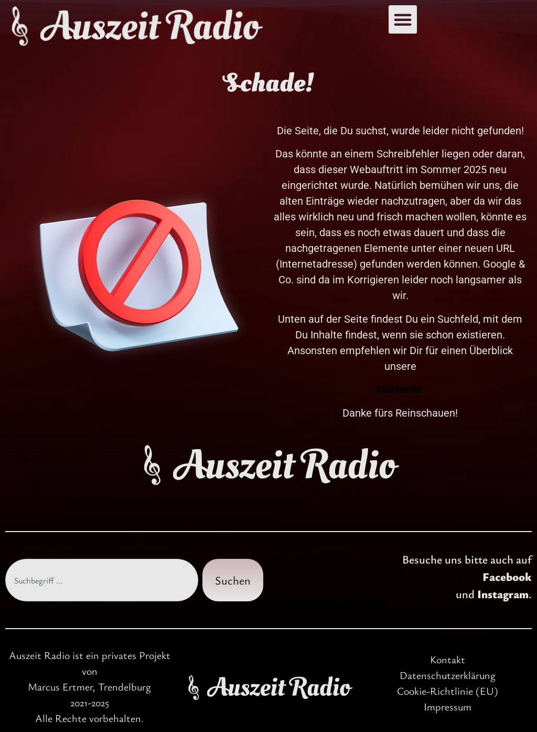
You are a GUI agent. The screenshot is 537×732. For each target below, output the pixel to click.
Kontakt (447, 659)
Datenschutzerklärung (448, 675)
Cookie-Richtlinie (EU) (447, 691)
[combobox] (101, 580)
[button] (403, 19)
